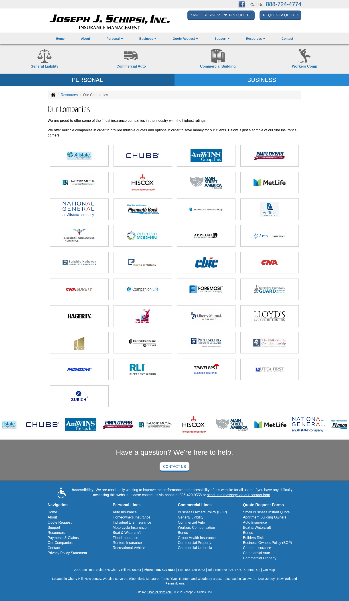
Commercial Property (194, 543)
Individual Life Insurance (132, 522)
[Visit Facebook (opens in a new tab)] (241, 4)
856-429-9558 (191, 495)
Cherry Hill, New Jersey (84, 578)
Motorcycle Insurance (130, 527)
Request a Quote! (280, 16)
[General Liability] (44, 59)
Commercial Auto (191, 522)
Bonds (183, 533)
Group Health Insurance (197, 538)
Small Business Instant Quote (221, 16)
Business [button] (147, 38)
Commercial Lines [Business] (195, 505)
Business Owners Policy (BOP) (202, 512)
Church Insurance (257, 548)
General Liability (190, 517)
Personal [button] (115, 38)
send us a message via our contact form (238, 495)
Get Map (269, 570)
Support (54, 527)
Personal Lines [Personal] (127, 505)
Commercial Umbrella (195, 548)
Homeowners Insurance (131, 517)
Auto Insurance (125, 512)
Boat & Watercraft (127, 533)
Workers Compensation (196, 527)
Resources (69, 95)
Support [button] (222, 38)
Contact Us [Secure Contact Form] (252, 570)
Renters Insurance (127, 543)
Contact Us (174, 467)
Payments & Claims (63, 538)
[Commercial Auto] (131, 59)
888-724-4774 (283, 4)
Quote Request (60, 522)
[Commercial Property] (218, 59)
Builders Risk (253, 538)
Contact (287, 38)
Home (60, 38)
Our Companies (60, 543)
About (85, 38)
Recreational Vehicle (129, 548)
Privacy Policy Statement (67, 553)
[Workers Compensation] (305, 59)
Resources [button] (255, 38)
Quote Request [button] (185, 38)
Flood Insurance (125, 538)
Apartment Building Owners (264, 517)
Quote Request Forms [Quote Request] (263, 505)
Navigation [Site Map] (58, 505)
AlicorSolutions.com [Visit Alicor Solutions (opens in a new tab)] (159, 592)
